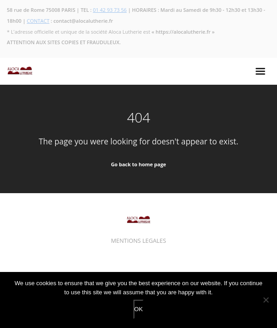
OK (138, 309)
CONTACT (38, 20)
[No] (265, 299)
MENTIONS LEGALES (138, 240)
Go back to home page (138, 164)
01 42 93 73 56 (110, 9)
